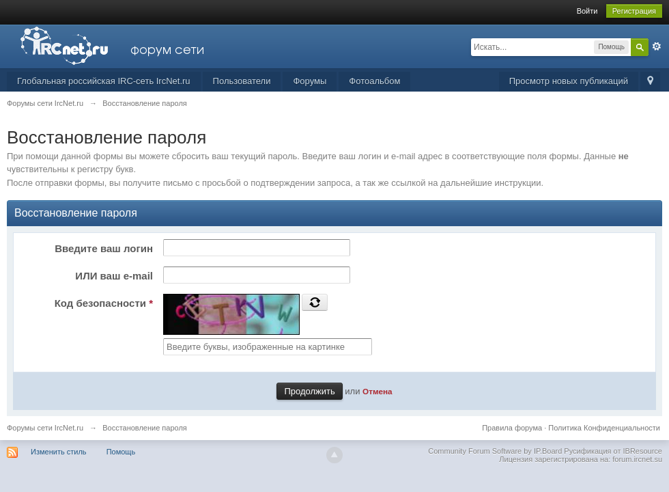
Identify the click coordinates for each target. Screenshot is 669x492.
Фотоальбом (374, 81)
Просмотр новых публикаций (568, 81)
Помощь (121, 452)
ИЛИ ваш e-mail (114, 276)
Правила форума (512, 428)
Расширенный (656, 46)
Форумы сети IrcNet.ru (45, 428)
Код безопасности (104, 303)
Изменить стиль (59, 452)
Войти (587, 11)
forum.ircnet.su (637, 459)
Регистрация (634, 11)
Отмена (377, 391)
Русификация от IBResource (612, 451)
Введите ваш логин (104, 248)
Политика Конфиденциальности (604, 428)
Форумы (309, 81)
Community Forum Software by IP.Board (495, 451)
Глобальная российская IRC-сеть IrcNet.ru (103, 81)
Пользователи (242, 81)
